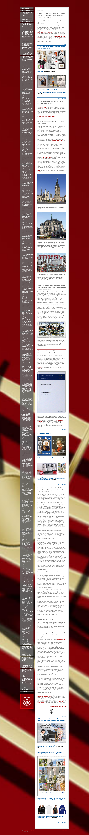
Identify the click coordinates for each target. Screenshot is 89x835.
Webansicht (64, 830)
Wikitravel (61, 38)
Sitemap (32, 830)
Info (47, 249)
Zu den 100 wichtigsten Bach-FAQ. (58, 706)
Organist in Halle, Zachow (57, 140)
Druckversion (26, 830)
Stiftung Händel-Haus (57, 110)
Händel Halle (43, 107)
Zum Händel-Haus (46, 157)
